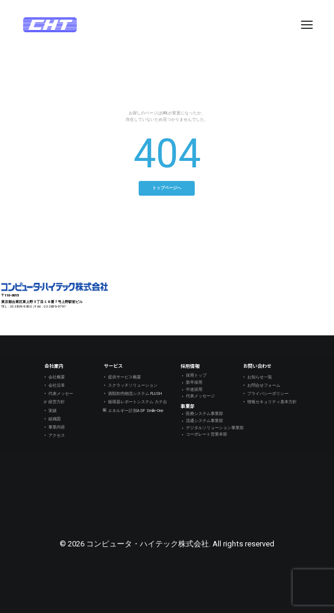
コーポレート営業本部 (204, 434)
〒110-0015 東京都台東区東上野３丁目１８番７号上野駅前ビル (42, 298)
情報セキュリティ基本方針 (269, 402)
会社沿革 (54, 385)
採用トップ (194, 375)
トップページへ (166, 188)
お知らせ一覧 (257, 377)
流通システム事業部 (202, 421)
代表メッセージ (58, 394)
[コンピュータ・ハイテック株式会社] (49, 25)
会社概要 (54, 377)
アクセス (54, 435)
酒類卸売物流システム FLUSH (132, 394)
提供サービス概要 (122, 377)
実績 (50, 411)
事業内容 (54, 427)
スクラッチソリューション (130, 385)
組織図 (52, 419)
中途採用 (191, 390)
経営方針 (54, 402)
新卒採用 (191, 382)
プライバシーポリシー (265, 394)
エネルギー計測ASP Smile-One (133, 411)
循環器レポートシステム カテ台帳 (135, 402)
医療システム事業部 (202, 414)
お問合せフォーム (261, 385)
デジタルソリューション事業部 (212, 428)
